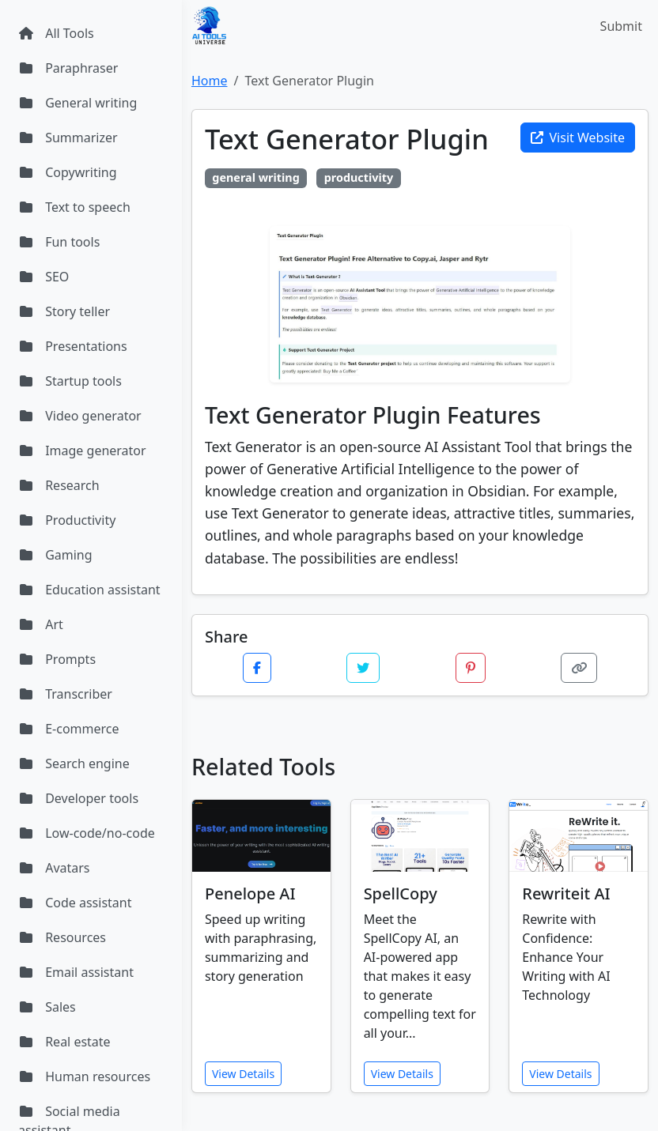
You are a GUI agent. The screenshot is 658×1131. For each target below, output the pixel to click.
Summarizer (68, 137)
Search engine (74, 763)
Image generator (82, 450)
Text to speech (74, 207)
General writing (77, 102)
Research (59, 485)
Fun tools (59, 242)
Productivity (66, 520)
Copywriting (67, 172)
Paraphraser (68, 68)
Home (209, 80)
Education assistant (89, 589)
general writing (255, 177)
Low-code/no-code (86, 833)
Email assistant (76, 972)
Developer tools (78, 798)
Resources (62, 937)
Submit (621, 26)
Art (40, 624)
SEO (43, 276)
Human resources (84, 1076)
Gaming (55, 555)
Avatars (54, 868)
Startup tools (70, 381)
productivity (359, 177)
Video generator (80, 415)
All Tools (56, 33)
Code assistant (75, 902)
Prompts (57, 659)
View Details (243, 1073)
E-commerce (68, 728)
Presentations (72, 346)
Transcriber (65, 694)
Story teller (64, 311)
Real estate (64, 1041)
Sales (47, 1007)
